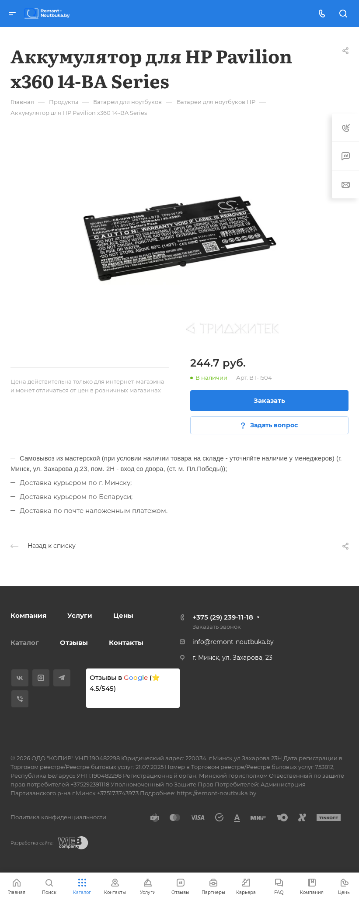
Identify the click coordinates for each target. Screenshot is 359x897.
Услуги (79, 615)
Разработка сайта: (31, 843)
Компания (28, 615)
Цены (123, 615)
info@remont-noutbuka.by (233, 642)
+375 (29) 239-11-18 (222, 617)
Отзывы (74, 642)
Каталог (24, 642)
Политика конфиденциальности (58, 817)
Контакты (126, 642)
